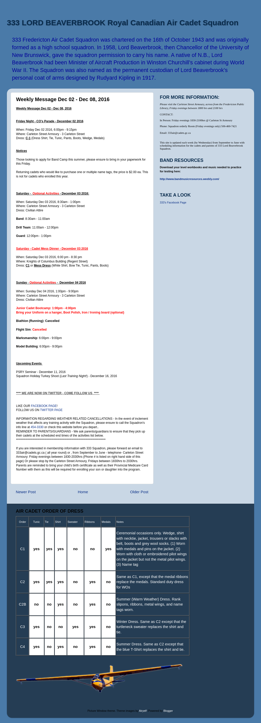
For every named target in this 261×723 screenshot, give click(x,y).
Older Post (139, 492)
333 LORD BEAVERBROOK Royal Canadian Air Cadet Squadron (122, 22)
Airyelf (143, 710)
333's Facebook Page (173, 202)
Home (83, 492)
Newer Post (26, 492)
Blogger (168, 710)
